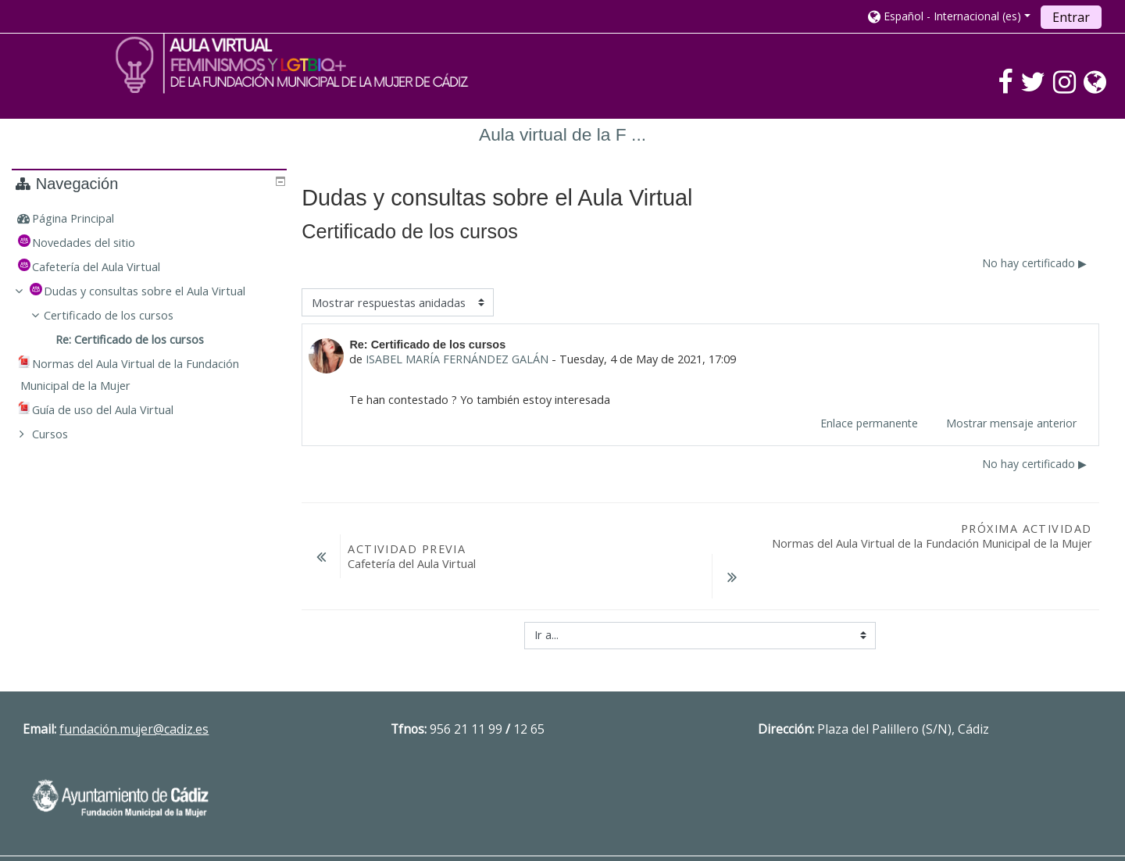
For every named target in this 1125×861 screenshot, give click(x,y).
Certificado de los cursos (120, 315)
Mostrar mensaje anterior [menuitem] (1011, 423)
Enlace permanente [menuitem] (869, 423)
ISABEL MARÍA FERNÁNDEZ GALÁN (457, 359)
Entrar (1071, 17)
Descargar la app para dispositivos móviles (868, 832)
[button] (949, 16)
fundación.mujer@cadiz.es (134, 689)
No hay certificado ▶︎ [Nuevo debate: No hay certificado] (1034, 262)
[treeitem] (150, 219)
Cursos (61, 434)
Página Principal (84, 218)
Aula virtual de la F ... (562, 134)
